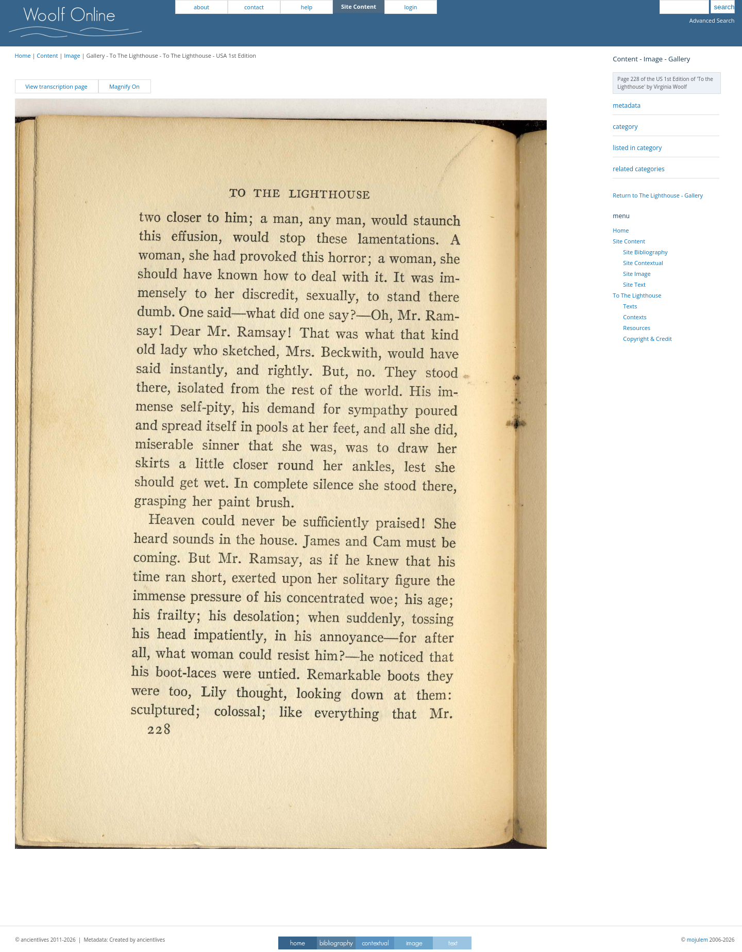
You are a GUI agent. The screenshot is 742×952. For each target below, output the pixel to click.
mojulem (697, 939)
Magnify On (124, 86)
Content (47, 55)
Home (23, 55)
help (306, 7)
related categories (638, 169)
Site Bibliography (645, 252)
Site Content (629, 241)
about (201, 7)
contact (254, 7)
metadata (626, 105)
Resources (636, 328)
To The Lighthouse (637, 295)
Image (72, 55)
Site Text (634, 284)
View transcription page (56, 86)
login (410, 7)
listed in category (637, 147)
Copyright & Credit (647, 338)
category (625, 126)
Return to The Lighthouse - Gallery (658, 195)
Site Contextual (643, 263)
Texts (630, 306)
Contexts (634, 317)
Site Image (636, 273)
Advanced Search (712, 20)
